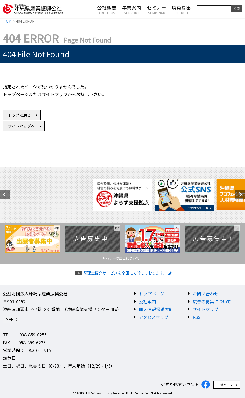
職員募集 (181, 9)
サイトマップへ (21, 126)
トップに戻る (19, 115)
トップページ (152, 293)
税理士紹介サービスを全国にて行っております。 (125, 273)
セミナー (156, 9)
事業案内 (131, 9)
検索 (237, 9)
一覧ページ (225, 384)
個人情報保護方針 (156, 309)
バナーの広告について (122, 257)
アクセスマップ (153, 317)
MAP (10, 319)
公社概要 (106, 9)
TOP (7, 20)
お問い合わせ (205, 293)
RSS (196, 317)
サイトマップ (205, 309)
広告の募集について (212, 301)
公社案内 (147, 301)
